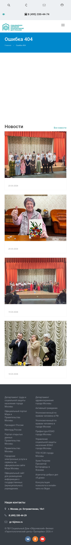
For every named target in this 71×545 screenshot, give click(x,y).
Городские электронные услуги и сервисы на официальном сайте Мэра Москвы (16, 462)
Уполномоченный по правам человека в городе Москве (46, 423)
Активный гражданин (46, 408)
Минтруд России (13, 430)
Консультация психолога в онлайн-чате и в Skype (46, 485)
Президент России (14, 425)
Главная (8, 45)
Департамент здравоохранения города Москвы (45, 400)
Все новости (60, 128)
